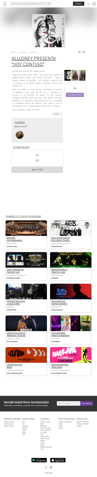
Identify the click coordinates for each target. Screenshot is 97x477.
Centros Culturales (45, 430)
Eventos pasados (9, 426)
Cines (41, 434)
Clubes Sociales (44, 436)
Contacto (79, 426)
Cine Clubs (43, 432)
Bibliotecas (43, 426)
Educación (25, 426)
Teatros (42, 445)
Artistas (61, 424)
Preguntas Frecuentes (83, 421)
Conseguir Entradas (75, 95)
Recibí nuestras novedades (26, 402)
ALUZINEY (23, 126)
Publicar (78, 3)
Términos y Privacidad (83, 424)
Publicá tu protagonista (65, 421)
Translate (57, 114)
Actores (61, 426)
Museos (42, 442)
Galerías (42, 440)
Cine (23, 424)
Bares (42, 424)
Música (24, 430)
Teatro (24, 432)
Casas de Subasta (45, 428)
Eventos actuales (9, 424)
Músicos (61, 428)
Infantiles (24, 428)
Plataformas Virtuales (46, 447)
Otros (23, 434)
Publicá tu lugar (45, 421)
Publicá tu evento (9, 421)
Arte (23, 421)
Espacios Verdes (45, 438)
